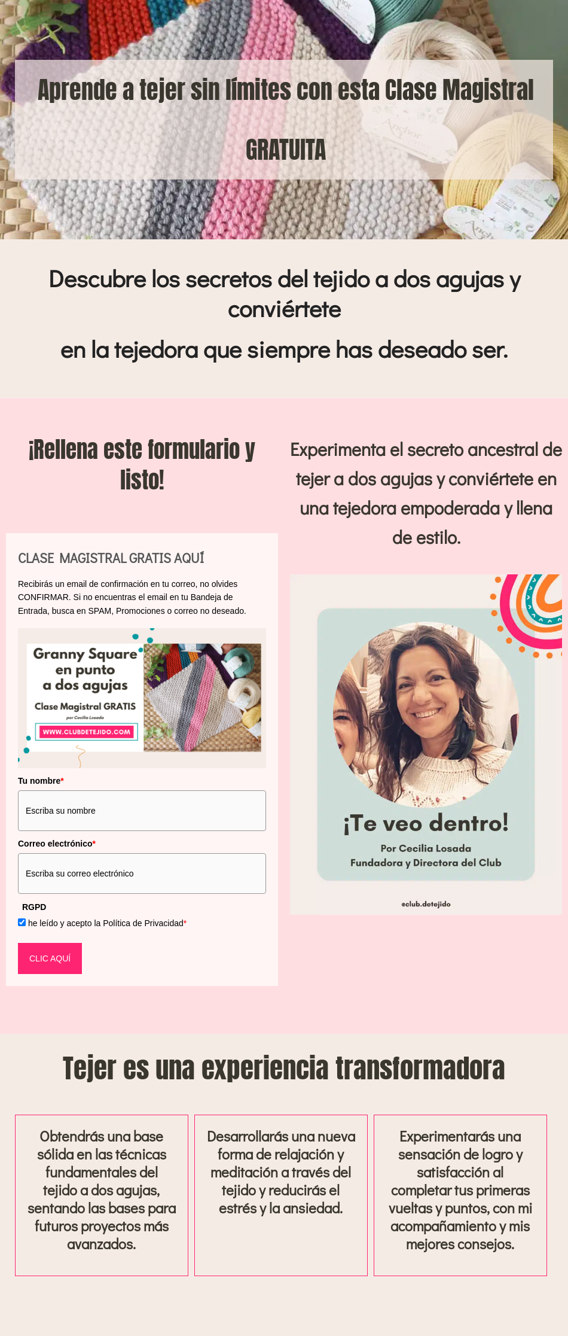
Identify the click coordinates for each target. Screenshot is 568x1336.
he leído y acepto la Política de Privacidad (107, 923)
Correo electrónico (57, 843)
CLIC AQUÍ (50, 958)
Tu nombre (41, 781)
